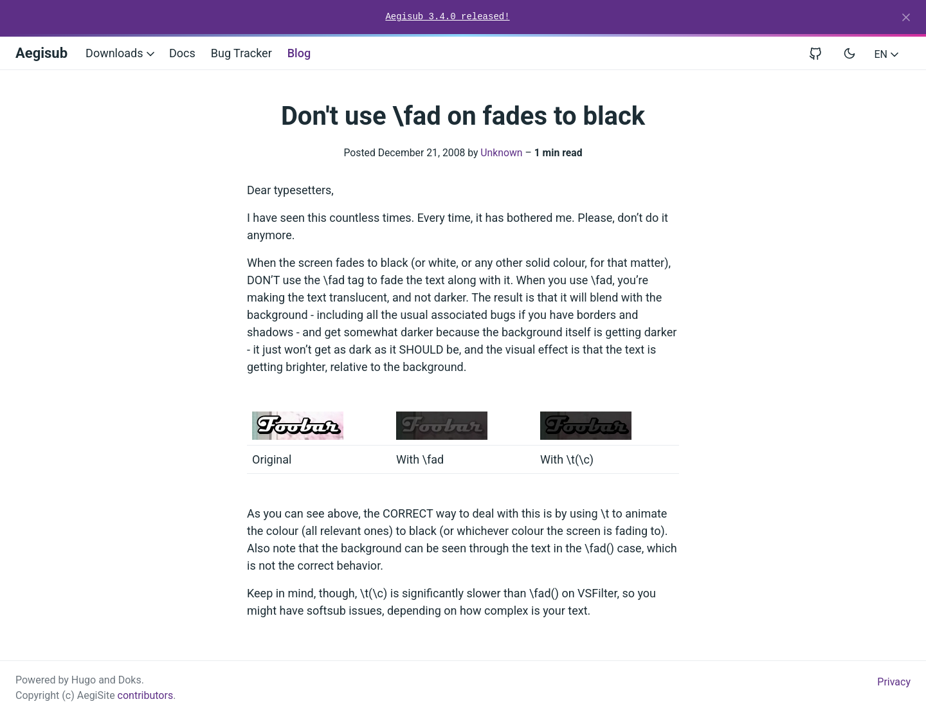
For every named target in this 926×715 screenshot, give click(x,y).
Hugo (83, 680)
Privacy (894, 682)
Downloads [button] (121, 53)
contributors (146, 695)
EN (888, 54)
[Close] (906, 17)
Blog (299, 53)
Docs (182, 53)
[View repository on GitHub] (820, 53)
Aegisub (41, 53)
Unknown (501, 153)
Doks (129, 680)
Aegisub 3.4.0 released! (447, 17)
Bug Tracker (241, 53)
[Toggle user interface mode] (849, 53)
